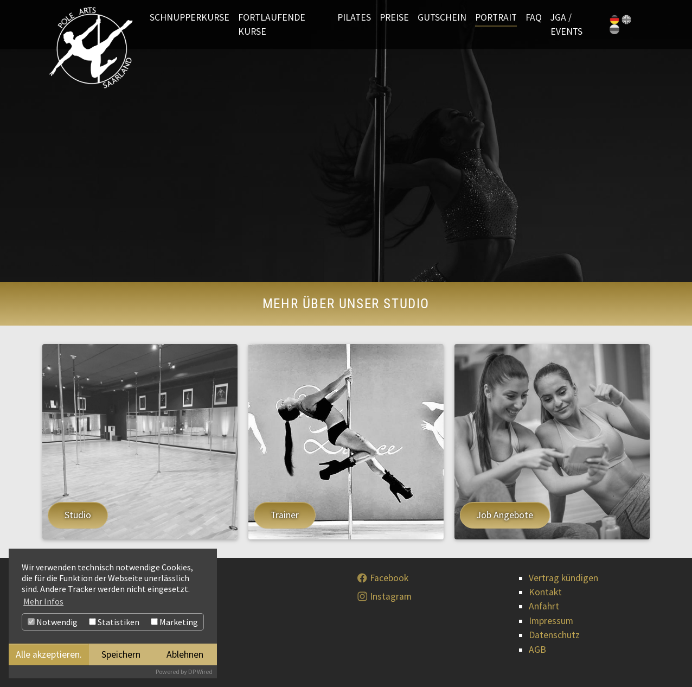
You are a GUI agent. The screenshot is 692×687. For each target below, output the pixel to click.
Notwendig (53, 621)
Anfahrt (544, 606)
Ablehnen (184, 654)
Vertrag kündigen (563, 578)
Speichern (120, 654)
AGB (537, 650)
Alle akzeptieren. (49, 654)
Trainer (285, 515)
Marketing (174, 621)
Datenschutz (554, 635)
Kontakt (545, 592)
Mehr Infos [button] (43, 601)
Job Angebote (505, 515)
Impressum (551, 621)
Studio (78, 515)
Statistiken (114, 621)
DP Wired (200, 671)
